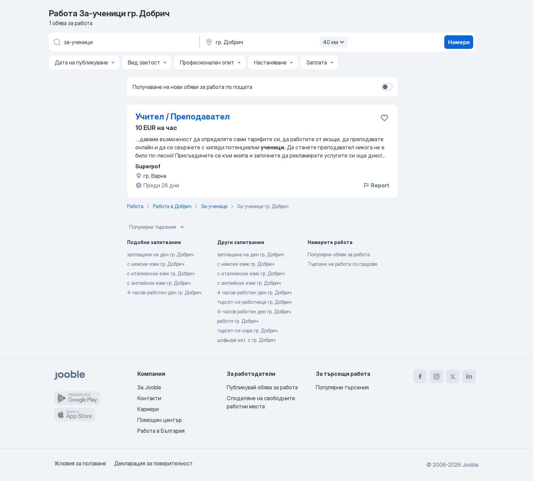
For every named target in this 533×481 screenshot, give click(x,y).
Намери (459, 42)
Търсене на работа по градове (342, 264)
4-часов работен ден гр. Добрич (254, 311)
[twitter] (453, 376)
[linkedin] (469, 376)
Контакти (149, 398)
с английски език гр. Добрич (159, 283)
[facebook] (420, 376)
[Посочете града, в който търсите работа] (275, 42)
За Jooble (149, 387)
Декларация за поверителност (153, 463)
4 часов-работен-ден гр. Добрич (164, 292)
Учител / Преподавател (182, 117)
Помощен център (159, 420)
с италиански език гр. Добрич (160, 273)
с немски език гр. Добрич (155, 264)
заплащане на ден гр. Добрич (160, 254)
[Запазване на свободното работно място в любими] (384, 118)
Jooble (470, 464)
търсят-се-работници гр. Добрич (254, 302)
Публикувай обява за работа (262, 387)
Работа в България (161, 430)
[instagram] (436, 376)
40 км (334, 42)
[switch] (386, 87)
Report (376, 185)
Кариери (148, 409)
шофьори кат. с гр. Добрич (246, 340)
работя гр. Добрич (237, 321)
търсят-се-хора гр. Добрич (247, 330)
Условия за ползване (80, 463)
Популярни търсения (157, 227)
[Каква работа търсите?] (124, 42)
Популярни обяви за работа (339, 254)
